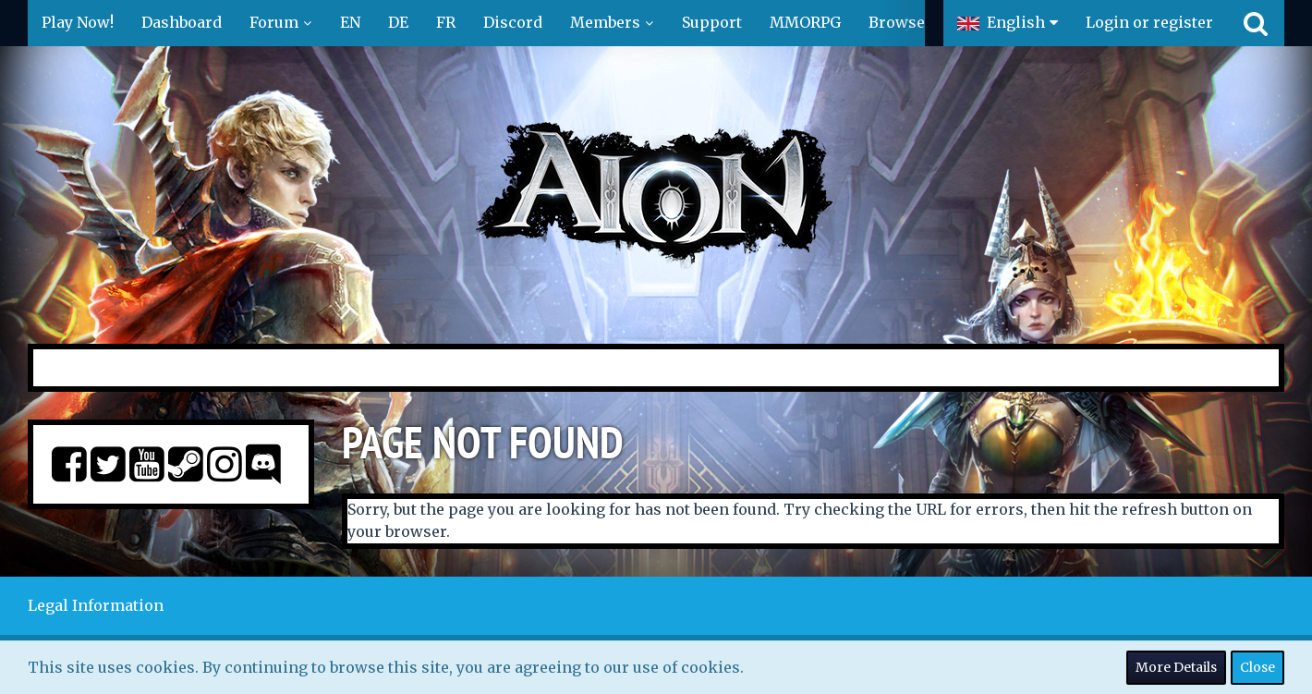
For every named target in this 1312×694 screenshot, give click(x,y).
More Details (1176, 667)
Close (1257, 667)
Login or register (1149, 22)
